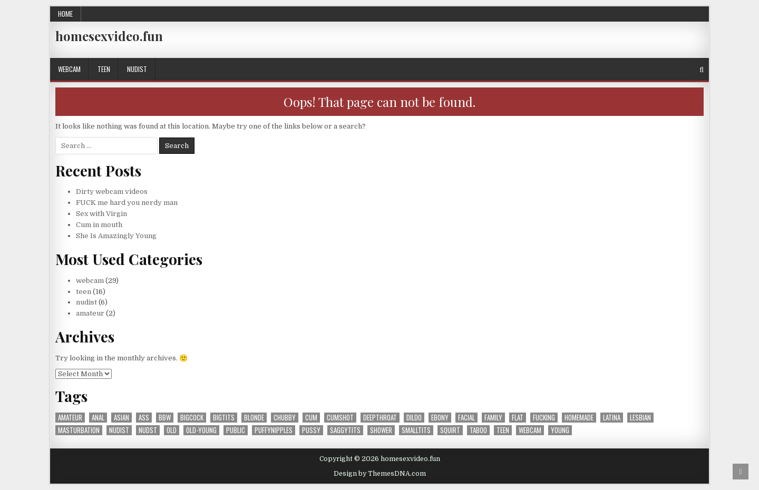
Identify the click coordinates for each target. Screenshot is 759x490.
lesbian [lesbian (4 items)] (640, 418)
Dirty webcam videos (112, 191)
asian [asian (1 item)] (121, 418)
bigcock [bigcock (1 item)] (191, 418)
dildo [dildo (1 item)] (414, 418)
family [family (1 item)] (493, 418)
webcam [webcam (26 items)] (530, 430)
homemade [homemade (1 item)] (579, 418)
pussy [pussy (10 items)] (311, 430)
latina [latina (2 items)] (611, 418)
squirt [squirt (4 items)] (450, 430)
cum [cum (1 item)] (311, 418)
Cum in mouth (99, 225)
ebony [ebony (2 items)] (440, 418)
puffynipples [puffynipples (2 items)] (274, 430)
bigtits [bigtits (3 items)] (224, 418)
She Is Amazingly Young (116, 236)
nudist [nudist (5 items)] (119, 430)
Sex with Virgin (101, 214)
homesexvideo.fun (109, 35)
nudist (137, 69)
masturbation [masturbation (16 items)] (79, 430)
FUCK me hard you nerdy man (127, 203)
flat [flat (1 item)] (517, 418)
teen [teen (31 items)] (503, 430)
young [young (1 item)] (560, 430)
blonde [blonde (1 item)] (254, 418)
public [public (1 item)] (235, 430)
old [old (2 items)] (172, 430)
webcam (69, 69)
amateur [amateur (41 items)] (70, 418)
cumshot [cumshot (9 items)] (340, 418)
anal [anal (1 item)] (98, 418)
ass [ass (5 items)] (144, 418)
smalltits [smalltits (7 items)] (416, 430)
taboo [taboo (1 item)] (478, 430)
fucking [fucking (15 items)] (544, 418)
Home (65, 13)
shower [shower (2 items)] (381, 430)
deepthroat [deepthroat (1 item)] (380, 418)
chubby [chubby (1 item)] (285, 418)
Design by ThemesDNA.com (380, 473)
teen (104, 69)
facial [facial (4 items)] (466, 418)
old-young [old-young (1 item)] (201, 430)
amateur (90, 313)
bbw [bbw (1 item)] (165, 418)
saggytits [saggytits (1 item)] (345, 430)
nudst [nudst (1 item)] (148, 430)
